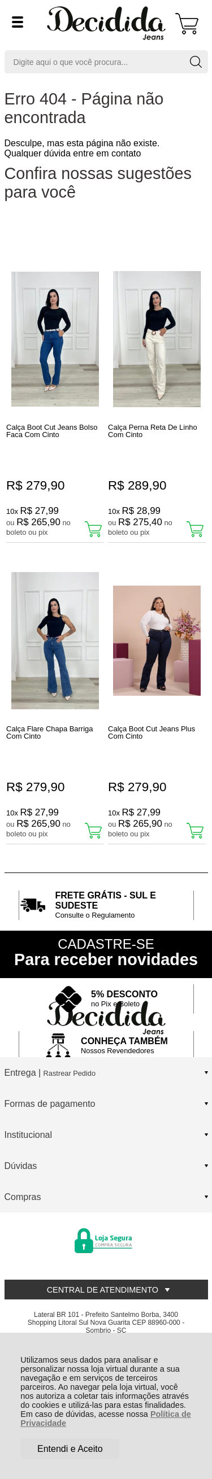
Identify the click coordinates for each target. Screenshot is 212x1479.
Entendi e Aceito (70, 1449)
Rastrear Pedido (70, 1073)
